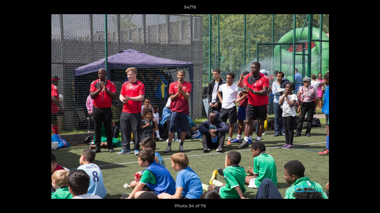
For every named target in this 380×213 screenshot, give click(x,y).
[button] (369, 8)
